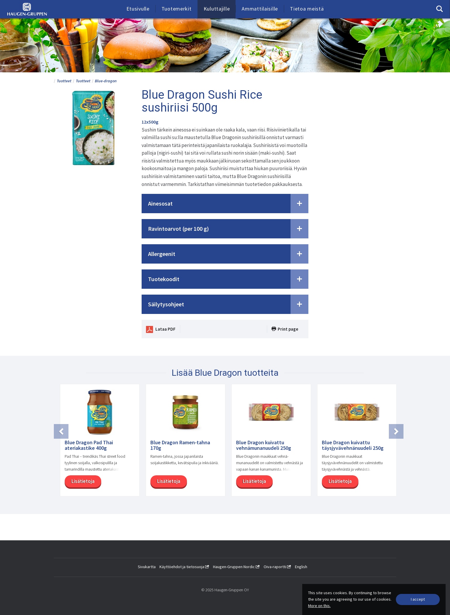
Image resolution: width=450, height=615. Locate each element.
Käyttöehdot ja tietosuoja (184, 566)
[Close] (418, 599)
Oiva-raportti (277, 566)
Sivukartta (147, 566)
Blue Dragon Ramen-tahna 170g (180, 445)
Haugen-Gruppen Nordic (236, 566)
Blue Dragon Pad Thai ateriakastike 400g (89, 445)
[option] (97, 443)
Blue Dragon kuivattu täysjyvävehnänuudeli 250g (353, 445)
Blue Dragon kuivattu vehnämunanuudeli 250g (263, 445)
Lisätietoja (82, 481)
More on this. (319, 605)
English (301, 566)
